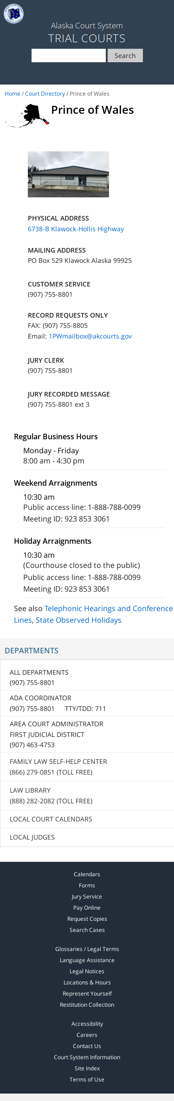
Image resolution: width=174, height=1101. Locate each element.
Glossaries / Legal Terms (87, 949)
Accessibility (87, 1024)
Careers (87, 1035)
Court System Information (87, 1057)
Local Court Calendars (51, 818)
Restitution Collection (87, 1005)
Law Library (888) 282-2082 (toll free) (51, 795)
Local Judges (32, 837)
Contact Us (87, 1046)
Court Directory (45, 94)
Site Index (87, 1068)
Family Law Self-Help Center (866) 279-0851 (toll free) (58, 766)
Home (12, 94)
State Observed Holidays (79, 620)
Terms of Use (87, 1079)
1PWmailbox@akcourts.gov (90, 336)
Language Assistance (87, 960)
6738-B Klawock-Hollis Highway (76, 228)
